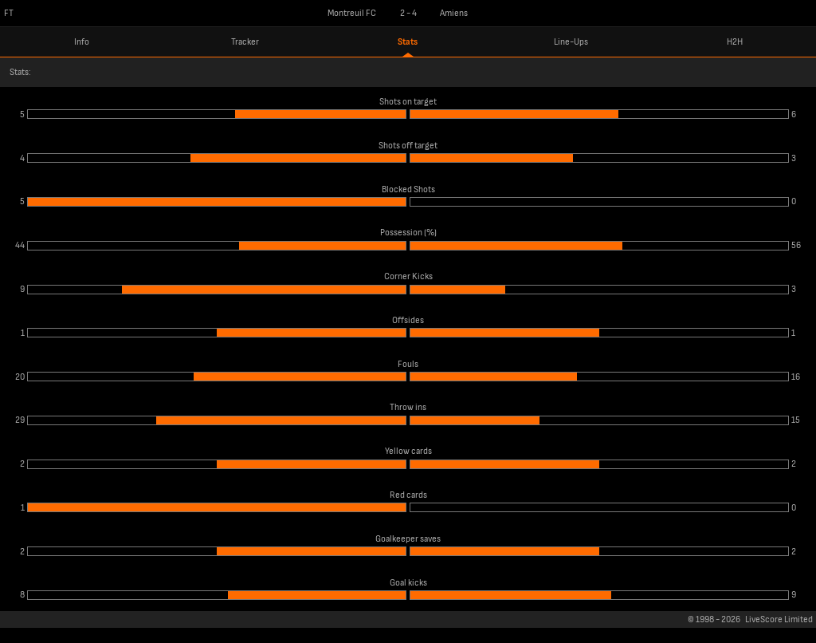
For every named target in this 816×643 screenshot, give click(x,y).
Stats (408, 42)
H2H (735, 42)
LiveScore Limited (779, 619)
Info (81, 42)
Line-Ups (571, 42)
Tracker (245, 42)
